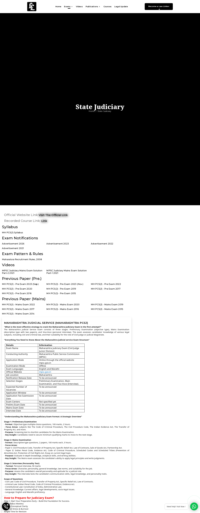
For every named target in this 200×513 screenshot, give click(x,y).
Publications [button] (93, 6)
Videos (79, 6)
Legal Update (121, 6)
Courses (107, 6)
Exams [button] (68, 6)
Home (58, 6)
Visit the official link (53, 215)
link (44, 221)
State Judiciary (104, 111)
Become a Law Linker (158, 7)
